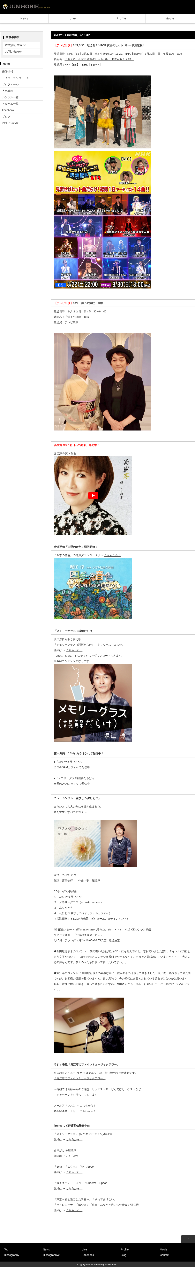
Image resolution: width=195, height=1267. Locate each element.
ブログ (6, 116)
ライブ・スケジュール (15, 78)
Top (6, 1249)
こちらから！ (112, 555)
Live (73, 18)
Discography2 (51, 1254)
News (24, 18)
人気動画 (7, 90)
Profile (121, 18)
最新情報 (7, 71)
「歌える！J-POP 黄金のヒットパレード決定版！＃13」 (99, 59)
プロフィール (10, 84)
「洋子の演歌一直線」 (78, 316)
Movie (170, 18)
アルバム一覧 (10, 103)
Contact (164, 1254)
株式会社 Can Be (15, 45)
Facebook (8, 110)
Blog (123, 1254)
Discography (11, 1254)
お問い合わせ (13, 51)
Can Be (93, 1264)
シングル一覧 (10, 97)
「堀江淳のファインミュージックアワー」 (80, 1078)
